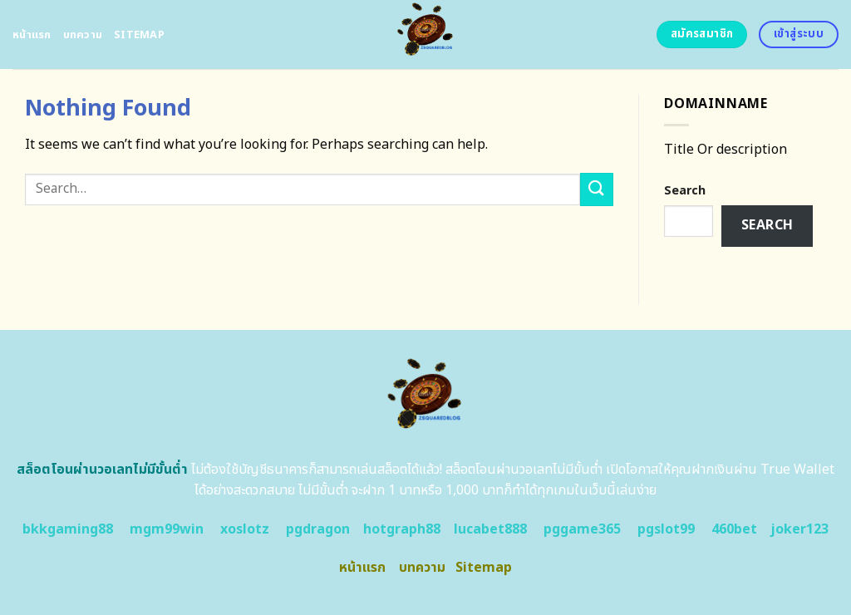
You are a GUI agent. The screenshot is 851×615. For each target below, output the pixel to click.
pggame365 (582, 529)
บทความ (83, 35)
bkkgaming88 (67, 529)
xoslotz (244, 529)
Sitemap (139, 35)
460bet (734, 529)
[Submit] (596, 189)
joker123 (799, 529)
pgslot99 (666, 529)
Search (685, 190)
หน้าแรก (32, 35)
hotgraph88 (401, 529)
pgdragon (318, 529)
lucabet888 (490, 529)
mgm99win (167, 529)
